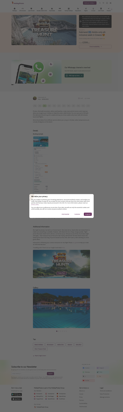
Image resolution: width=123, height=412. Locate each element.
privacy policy (35, 204)
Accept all (87, 214)
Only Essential (65, 214)
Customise (77, 214)
